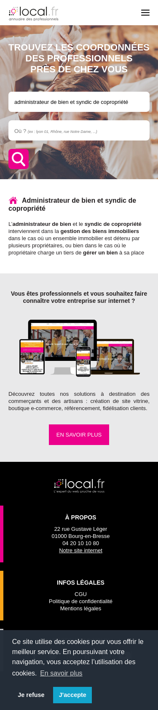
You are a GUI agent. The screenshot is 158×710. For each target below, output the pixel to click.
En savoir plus (79, 435)
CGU (81, 594)
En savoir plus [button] (61, 673)
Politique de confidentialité (80, 601)
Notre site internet (80, 550)
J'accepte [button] (72, 694)
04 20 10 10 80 (80, 543)
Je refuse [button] (31, 694)
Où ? (55, 131)
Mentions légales (81, 608)
